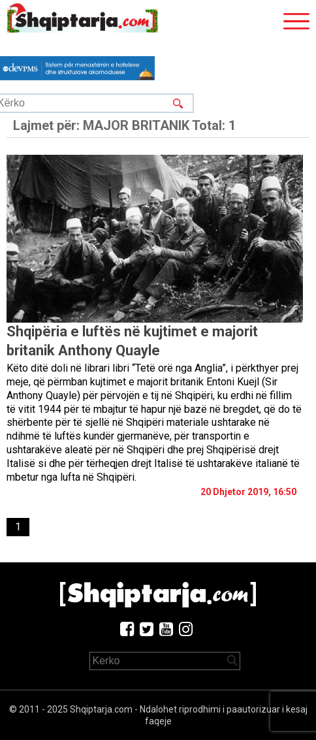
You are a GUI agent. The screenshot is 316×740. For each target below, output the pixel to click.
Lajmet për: (124, 125)
